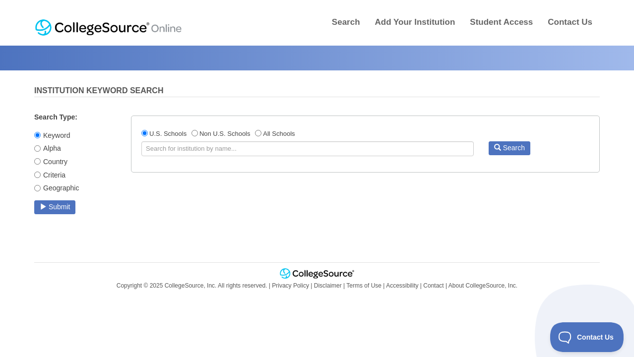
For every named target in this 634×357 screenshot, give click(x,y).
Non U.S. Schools (225, 133)
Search (346, 22)
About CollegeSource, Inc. (482, 285)
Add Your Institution (415, 22)
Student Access (501, 22)
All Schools (279, 133)
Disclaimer (328, 285)
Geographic (61, 188)
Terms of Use (363, 285)
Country (55, 162)
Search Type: (55, 117)
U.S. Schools (168, 133)
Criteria (54, 175)
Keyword (56, 135)
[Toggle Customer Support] (587, 337)
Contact (433, 285)
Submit (55, 207)
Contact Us (570, 22)
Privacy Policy (290, 285)
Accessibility (402, 285)
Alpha (52, 148)
